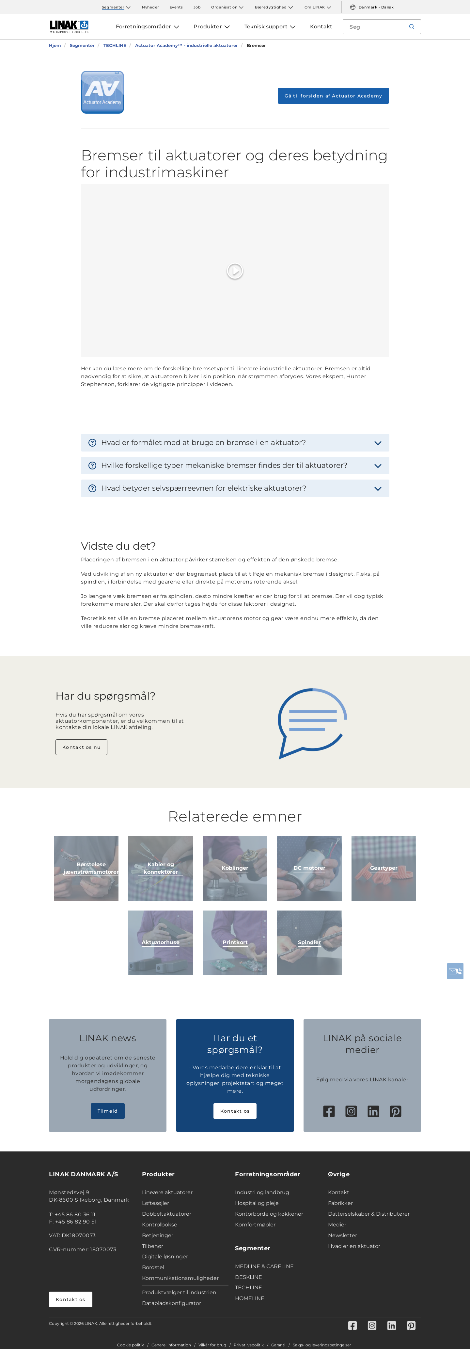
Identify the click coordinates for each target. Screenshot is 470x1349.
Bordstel (153, 1267)
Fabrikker (340, 1203)
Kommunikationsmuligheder (180, 1278)
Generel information (171, 1345)
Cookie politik (130, 1345)
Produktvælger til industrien (179, 1292)
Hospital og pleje (257, 1203)
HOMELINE (249, 1298)
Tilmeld (108, 1111)
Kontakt (338, 1192)
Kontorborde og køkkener (269, 1214)
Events (176, 7)
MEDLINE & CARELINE (264, 1266)
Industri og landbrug (262, 1192)
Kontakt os (235, 1111)
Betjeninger (157, 1235)
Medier (337, 1225)
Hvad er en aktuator (354, 1246)
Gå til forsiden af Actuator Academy (334, 96)
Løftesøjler (155, 1203)
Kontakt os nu (81, 747)
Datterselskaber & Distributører (369, 1214)
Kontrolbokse (159, 1225)
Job (197, 7)
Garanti (278, 1345)
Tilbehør (152, 1246)
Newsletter (342, 1235)
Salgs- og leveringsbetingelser (322, 1345)
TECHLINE (248, 1287)
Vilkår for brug (212, 1345)
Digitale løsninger (165, 1256)
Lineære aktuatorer (167, 1192)
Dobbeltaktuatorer (166, 1214)
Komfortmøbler (255, 1225)
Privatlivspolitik (249, 1345)
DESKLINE (248, 1277)
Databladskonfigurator (171, 1303)
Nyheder (150, 7)
